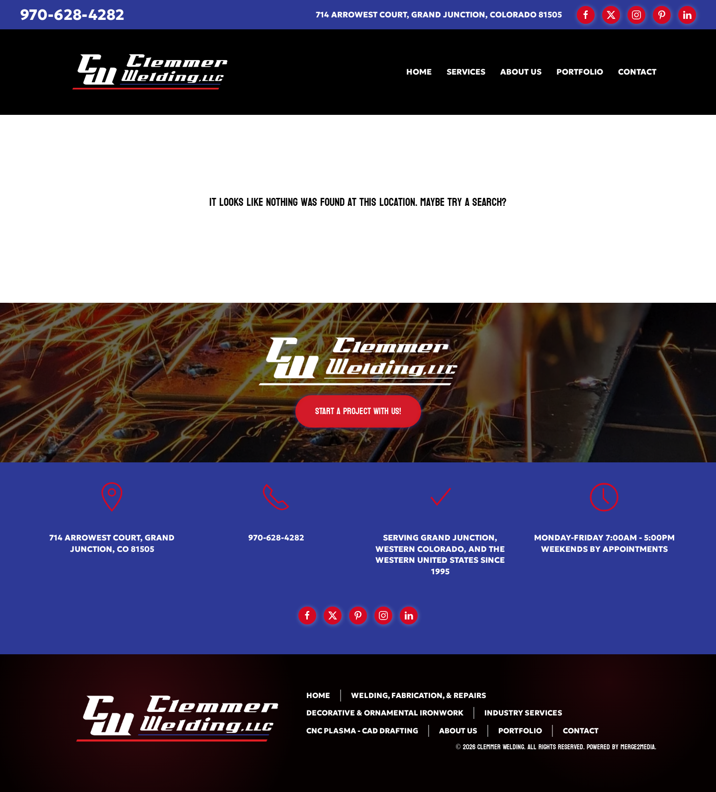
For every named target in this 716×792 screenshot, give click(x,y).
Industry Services (523, 712)
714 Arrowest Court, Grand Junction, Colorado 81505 (439, 14)
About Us (520, 72)
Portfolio (579, 72)
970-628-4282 (72, 14)
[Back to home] (147, 72)
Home (419, 72)
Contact (637, 72)
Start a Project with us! (358, 411)
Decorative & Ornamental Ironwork (384, 712)
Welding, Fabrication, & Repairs (418, 695)
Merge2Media (638, 747)
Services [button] (466, 72)
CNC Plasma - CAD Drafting (362, 730)
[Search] (358, 257)
